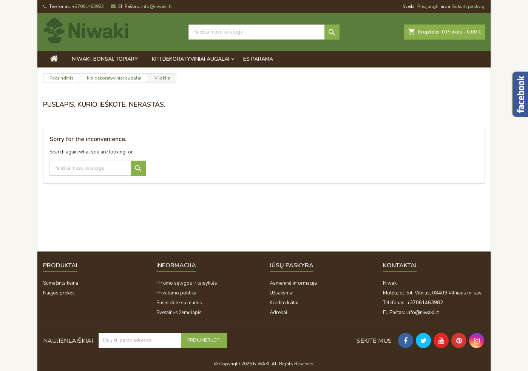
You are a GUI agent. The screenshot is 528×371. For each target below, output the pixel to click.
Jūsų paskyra (291, 265)
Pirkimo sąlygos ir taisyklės (186, 283)
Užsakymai (281, 293)
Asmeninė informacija (293, 283)
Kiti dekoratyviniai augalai (190, 59)
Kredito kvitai (284, 302)
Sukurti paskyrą (468, 6)
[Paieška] (264, 32)
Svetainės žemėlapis (179, 312)
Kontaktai (400, 265)
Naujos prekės (59, 293)
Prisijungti (427, 6)
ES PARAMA (258, 59)
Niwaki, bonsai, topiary (105, 59)
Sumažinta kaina (60, 283)
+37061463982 (88, 6)
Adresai (278, 312)
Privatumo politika (176, 293)
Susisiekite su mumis (179, 302)
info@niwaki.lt (156, 6)
